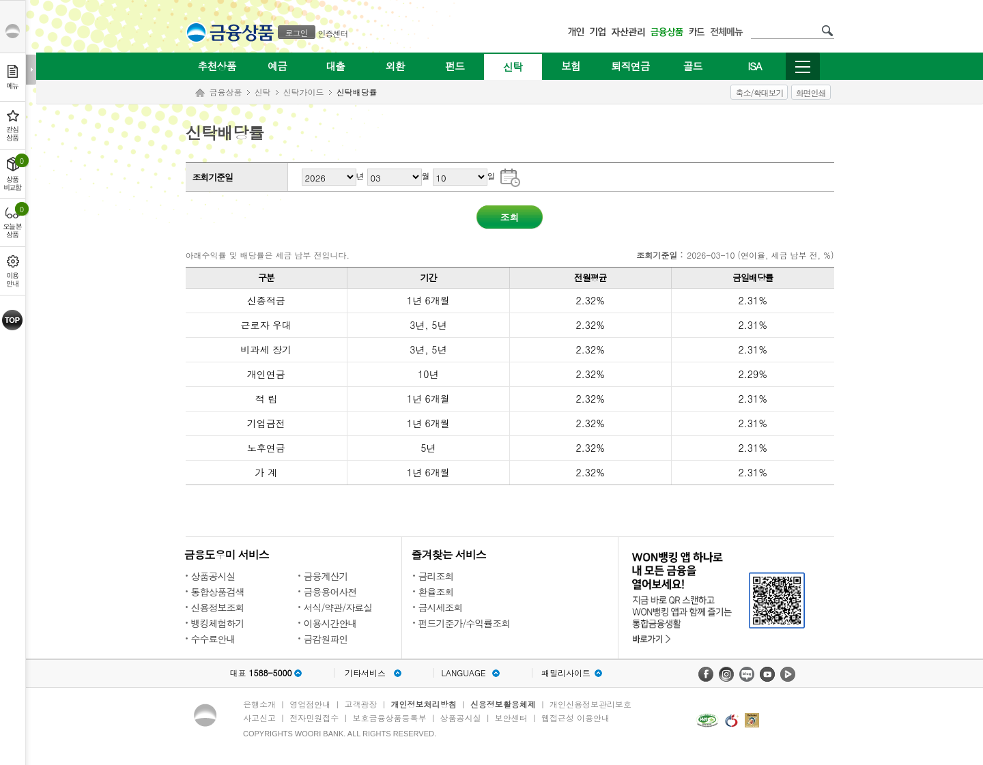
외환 (395, 66)
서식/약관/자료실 (338, 607)
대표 (260, 673)
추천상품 (217, 66)
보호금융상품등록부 (389, 717)
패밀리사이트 (565, 673)
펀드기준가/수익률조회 (464, 623)
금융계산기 (326, 576)
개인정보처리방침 (424, 704)
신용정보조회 (217, 607)
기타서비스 (365, 673)
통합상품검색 (217, 591)
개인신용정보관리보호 (590, 704)
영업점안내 (309, 704)
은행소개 (259, 704)
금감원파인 (326, 639)
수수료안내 (213, 639)
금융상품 (226, 92)
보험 (570, 66)
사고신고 (259, 717)
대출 (335, 66)
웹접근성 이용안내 (575, 717)
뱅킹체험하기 (217, 623)
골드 (692, 66)
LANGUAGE (463, 673)
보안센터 (511, 717)
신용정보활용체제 (503, 704)
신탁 (512, 66)
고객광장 (360, 704)
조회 (509, 217)
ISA (754, 66)
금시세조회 (440, 607)
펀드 (454, 66)
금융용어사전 (330, 591)
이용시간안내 (330, 623)
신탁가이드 (303, 92)
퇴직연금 (631, 66)
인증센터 (333, 33)
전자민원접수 (314, 717)
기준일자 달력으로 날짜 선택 (510, 177)
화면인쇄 (811, 92)
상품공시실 (213, 576)
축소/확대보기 (759, 92)
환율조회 (436, 591)
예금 (277, 66)
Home (200, 93)
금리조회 (436, 576)
